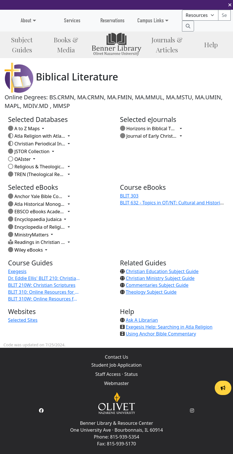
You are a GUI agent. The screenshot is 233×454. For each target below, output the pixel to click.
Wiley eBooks (25, 250)
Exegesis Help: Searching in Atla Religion (169, 327)
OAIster (19, 159)
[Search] (188, 26)
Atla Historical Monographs (36, 204)
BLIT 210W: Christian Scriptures (41, 285)
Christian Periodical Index (36, 144)
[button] (230, 4)
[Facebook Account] (41, 410)
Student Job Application (116, 365)
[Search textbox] (224, 15)
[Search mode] (200, 15)
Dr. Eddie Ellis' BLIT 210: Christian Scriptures (44, 278)
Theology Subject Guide (151, 292)
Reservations (112, 20)
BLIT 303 (129, 196)
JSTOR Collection (29, 151)
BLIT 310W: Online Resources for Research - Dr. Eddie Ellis (44, 299)
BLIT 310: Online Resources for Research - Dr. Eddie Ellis (44, 292)
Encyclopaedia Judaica (35, 219)
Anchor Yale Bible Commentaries (36, 196)
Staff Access (108, 374)
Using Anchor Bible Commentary (161, 334)
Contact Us (116, 357)
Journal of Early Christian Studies (148, 136)
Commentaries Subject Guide (157, 285)
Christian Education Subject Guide (162, 271)
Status (131, 374)
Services (72, 20)
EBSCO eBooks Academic (36, 211)
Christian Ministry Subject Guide (160, 278)
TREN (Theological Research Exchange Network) (36, 174)
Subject (22, 44)
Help (211, 44)
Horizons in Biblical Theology (148, 128)
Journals (167, 44)
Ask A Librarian (142, 320)
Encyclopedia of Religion (36, 227)
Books (66, 44)
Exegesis (17, 271)
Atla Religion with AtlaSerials (36, 136)
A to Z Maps (24, 128)
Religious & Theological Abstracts (36, 166)
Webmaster (116, 383)
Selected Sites (23, 320)
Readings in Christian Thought (36, 242)
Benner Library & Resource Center (116, 423)
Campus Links (150, 20)
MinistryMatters (28, 235)
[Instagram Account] (192, 410)
